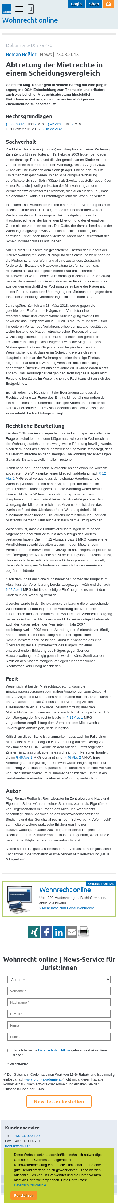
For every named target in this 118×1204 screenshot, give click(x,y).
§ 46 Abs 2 (73, 757)
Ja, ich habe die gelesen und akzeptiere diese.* (60, 1052)
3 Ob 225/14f (51, 129)
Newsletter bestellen (59, 1101)
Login (76, 4)
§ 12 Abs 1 (14, 590)
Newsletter (108, 4)
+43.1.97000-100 (26, 1136)
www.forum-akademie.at (42, 1079)
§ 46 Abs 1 (56, 124)
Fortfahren (24, 1195)
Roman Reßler (21, 54)
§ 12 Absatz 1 (16, 124)
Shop (94, 4)
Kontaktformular (17, 1146)
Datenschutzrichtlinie (54, 1050)
